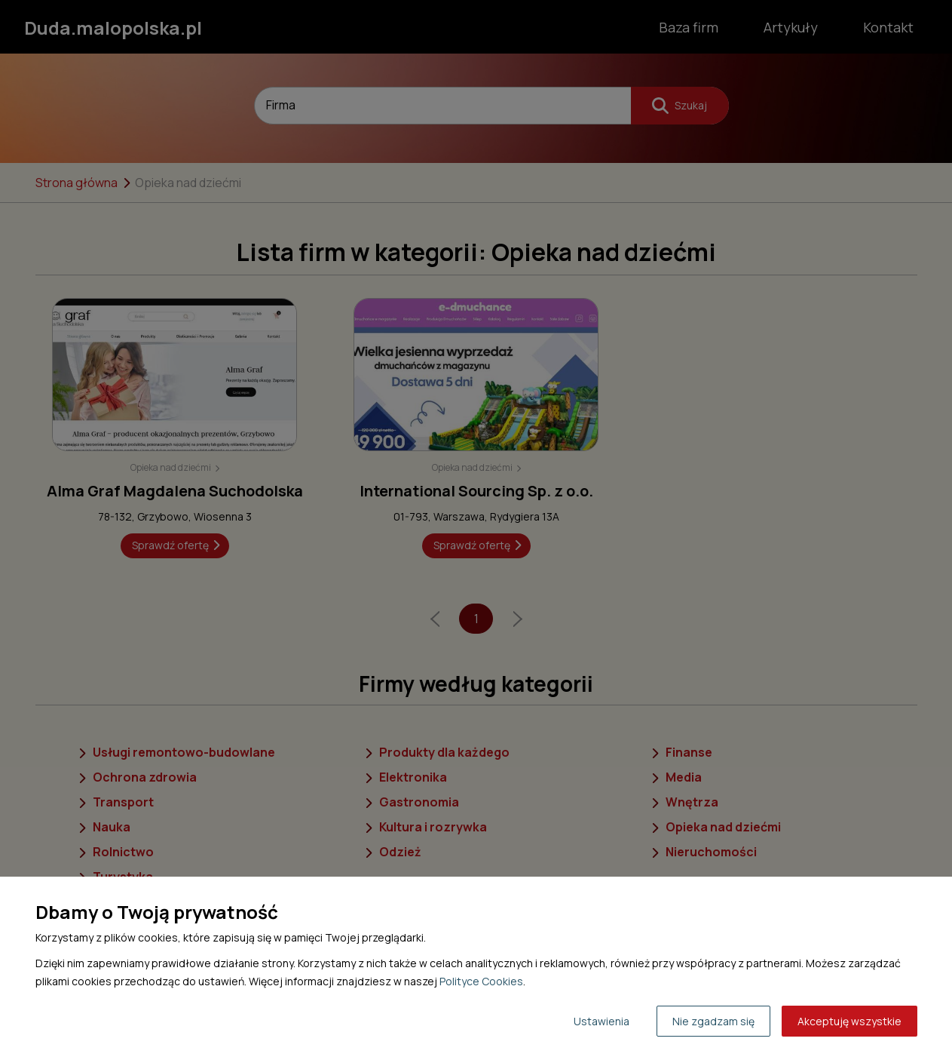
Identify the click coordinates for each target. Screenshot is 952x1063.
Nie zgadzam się (713, 1021)
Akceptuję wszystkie (849, 1021)
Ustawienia (601, 1021)
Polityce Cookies (481, 981)
